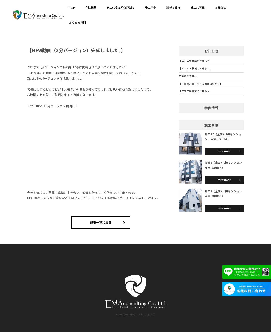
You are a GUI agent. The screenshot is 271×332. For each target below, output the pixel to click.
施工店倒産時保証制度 (121, 7)
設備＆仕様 (173, 7)
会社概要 (90, 7)
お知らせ (220, 7)
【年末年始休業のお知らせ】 (195, 61)
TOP (72, 7)
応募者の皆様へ (188, 76)
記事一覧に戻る (100, 222)
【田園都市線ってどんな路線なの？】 (200, 84)
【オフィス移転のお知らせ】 (195, 68)
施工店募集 (198, 7)
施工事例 (150, 7)
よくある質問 (77, 22)
